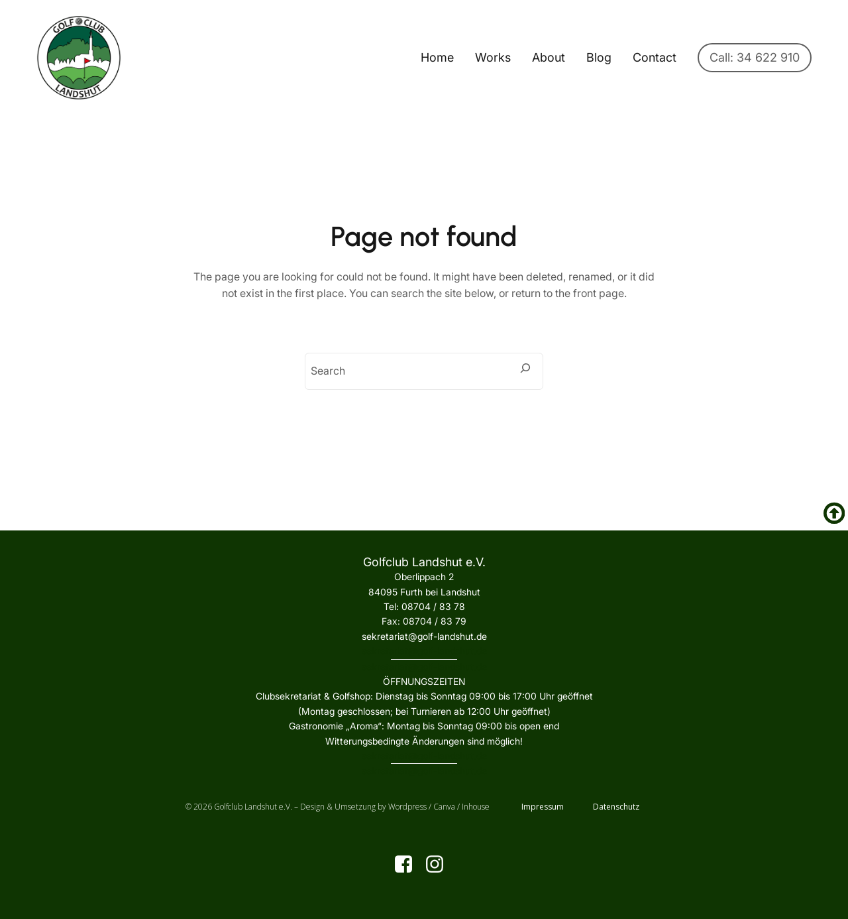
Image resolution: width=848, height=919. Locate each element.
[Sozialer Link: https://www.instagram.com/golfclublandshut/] (439, 864)
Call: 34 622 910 (755, 57)
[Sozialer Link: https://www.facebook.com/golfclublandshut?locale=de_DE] (408, 864)
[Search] (525, 368)
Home (437, 57)
